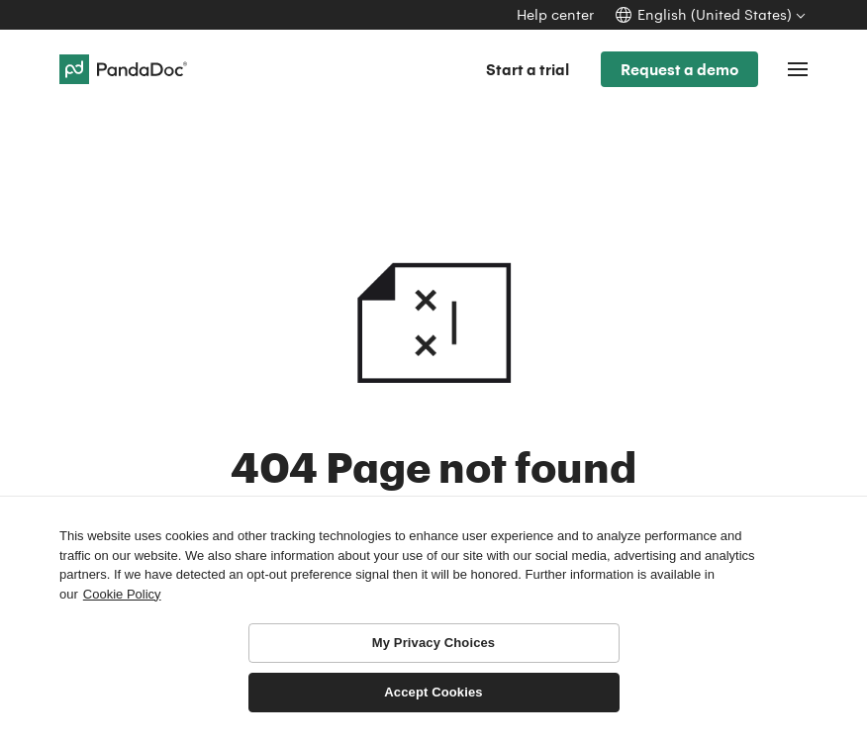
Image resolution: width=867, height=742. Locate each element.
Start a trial (527, 69)
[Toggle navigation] (797, 69)
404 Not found (433, 285)
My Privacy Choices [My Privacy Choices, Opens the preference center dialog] (433, 642)
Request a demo (679, 69)
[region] (433, 619)
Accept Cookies (433, 692)
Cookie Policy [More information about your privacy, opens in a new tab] (122, 594)
